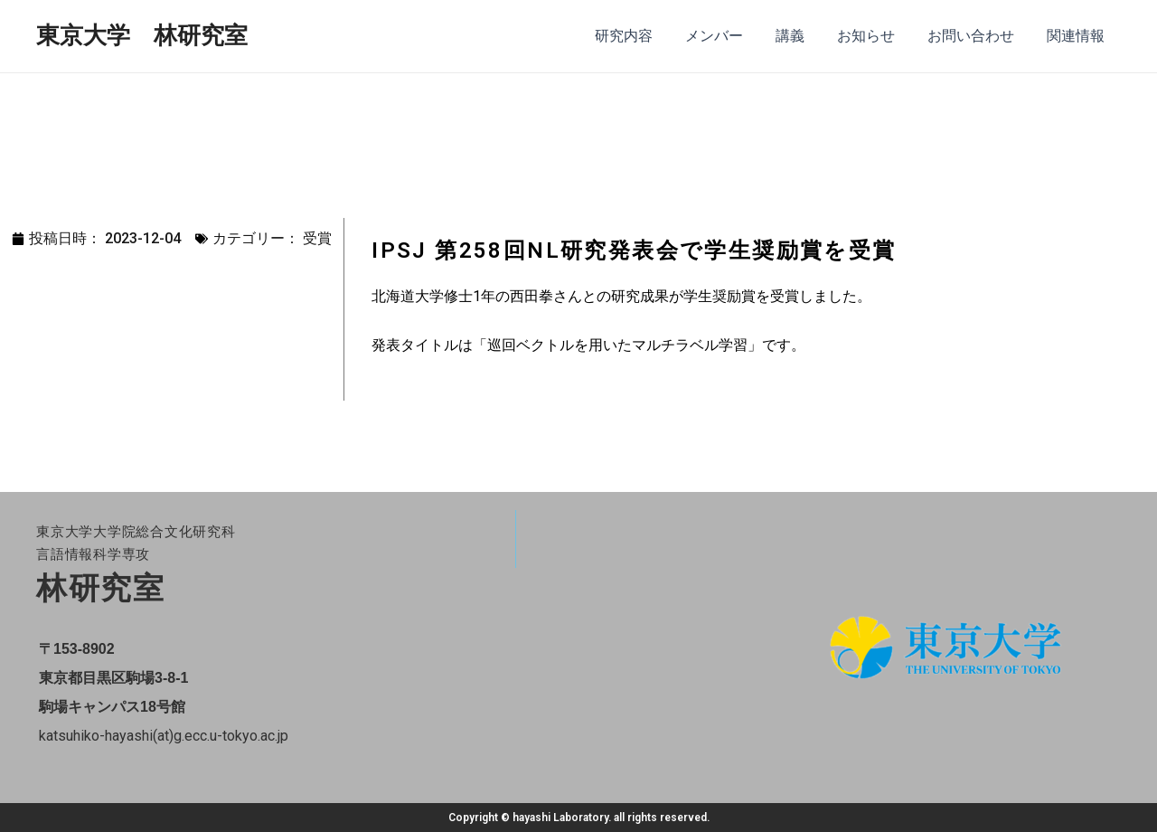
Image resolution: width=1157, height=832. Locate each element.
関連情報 (1077, 35)
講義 (802, 35)
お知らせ (875, 35)
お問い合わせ (976, 35)
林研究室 (100, 588)
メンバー (730, 35)
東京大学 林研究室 (142, 35)
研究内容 (644, 35)
